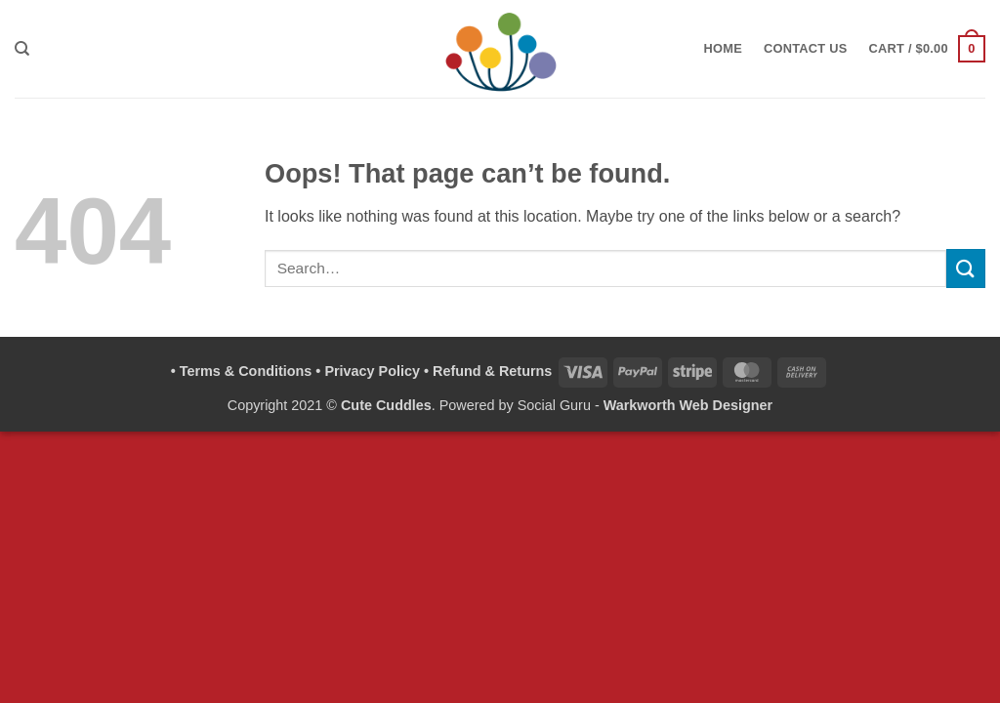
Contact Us (806, 48)
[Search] (22, 48)
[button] (927, 48)
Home (723, 48)
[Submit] (965, 268)
